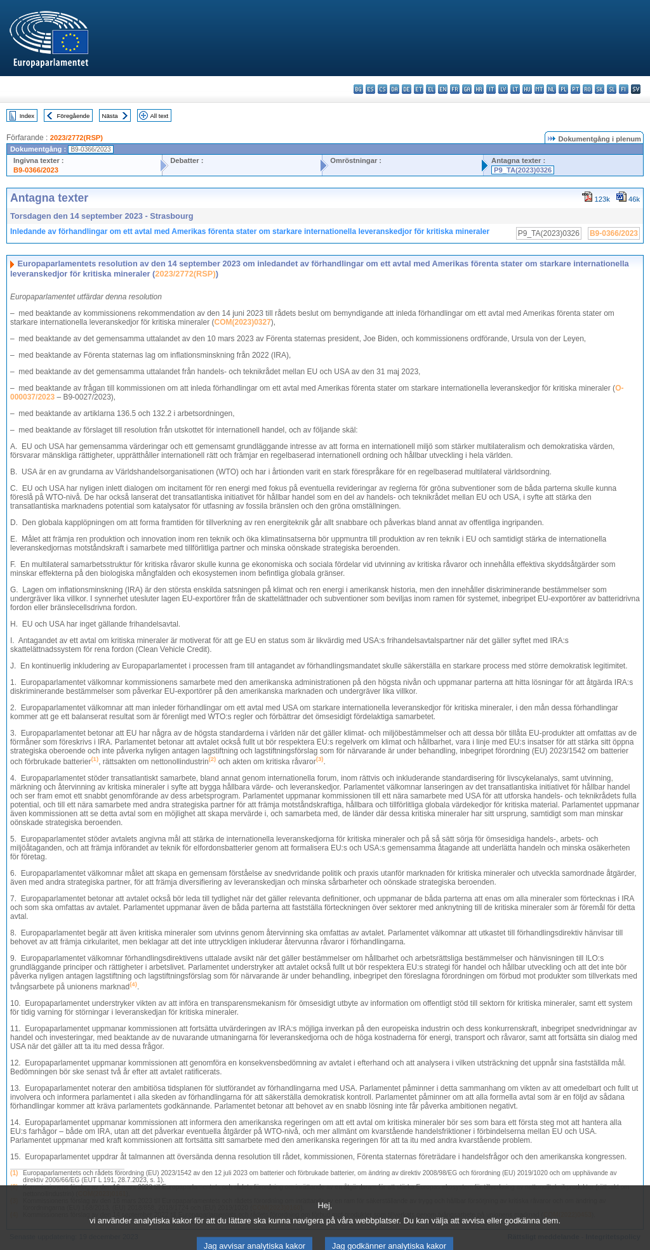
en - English (443, 89)
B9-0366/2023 (35, 170)
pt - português (575, 89)
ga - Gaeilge (467, 89)
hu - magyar (527, 89)
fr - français (455, 89)
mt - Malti (539, 89)
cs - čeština (382, 89)
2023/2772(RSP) (76, 137)
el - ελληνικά (430, 89)
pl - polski (563, 89)
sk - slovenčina (599, 89)
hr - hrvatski (479, 89)
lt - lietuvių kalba (515, 89)
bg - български (358, 89)
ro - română (587, 89)
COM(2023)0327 (242, 322)
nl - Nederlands (551, 89)
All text (159, 115)
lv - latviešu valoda (503, 89)
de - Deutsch (406, 89)
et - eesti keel (418, 89)
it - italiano (491, 89)
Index (27, 115)
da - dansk (394, 89)
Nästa (110, 115)
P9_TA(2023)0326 (523, 170)
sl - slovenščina (611, 89)
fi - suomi (623, 89)
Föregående (73, 115)
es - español (370, 89)
